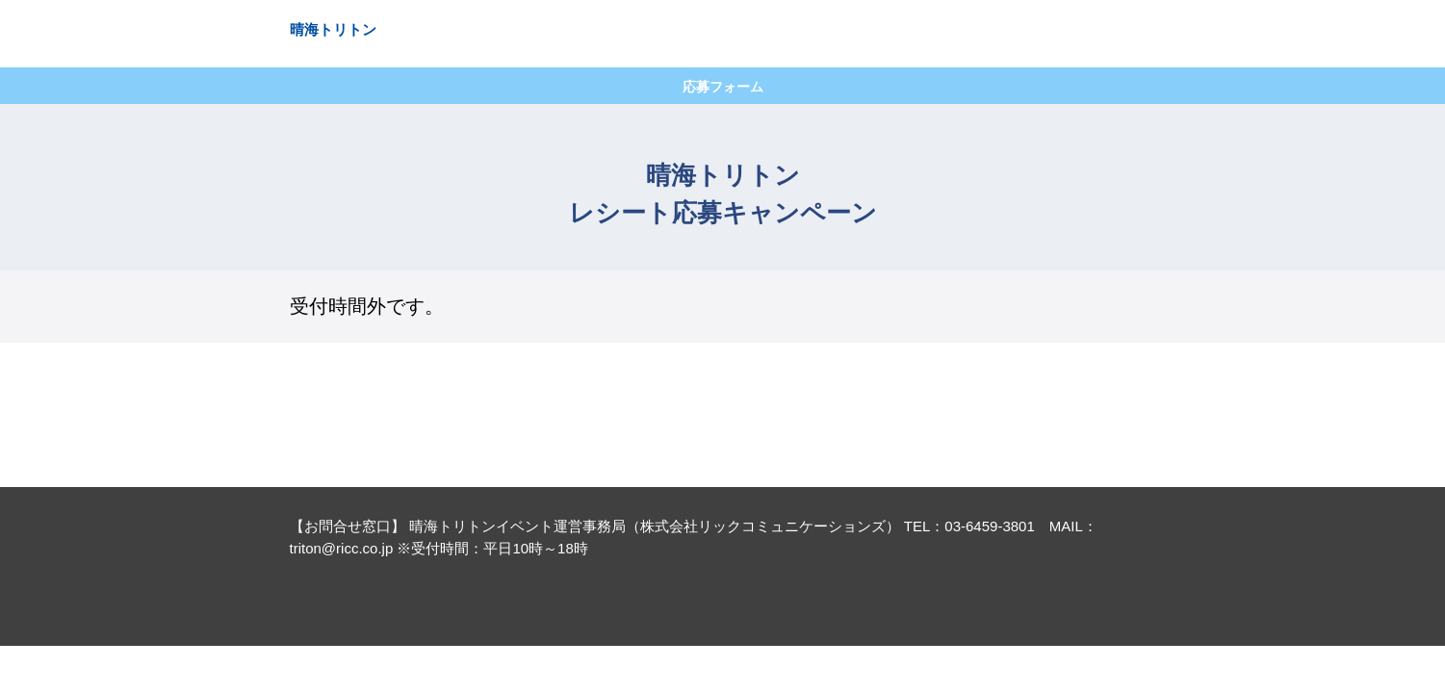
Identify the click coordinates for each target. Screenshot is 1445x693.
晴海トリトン (333, 29)
